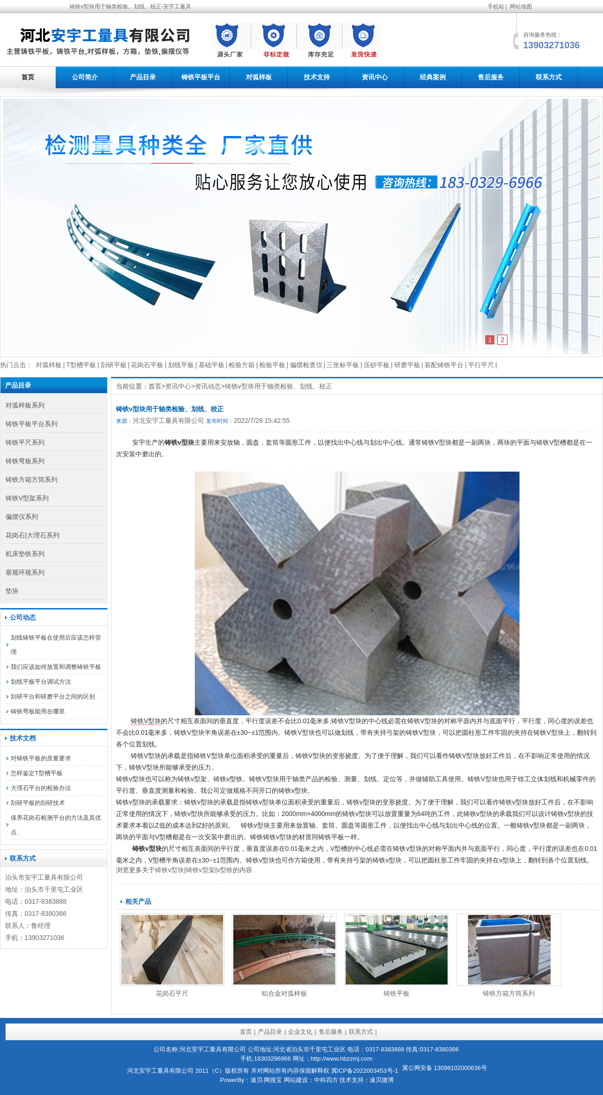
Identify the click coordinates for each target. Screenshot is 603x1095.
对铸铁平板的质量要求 (41, 758)
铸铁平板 (397, 993)
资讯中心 (375, 77)
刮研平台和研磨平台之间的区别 (53, 696)
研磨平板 (407, 365)
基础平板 (212, 365)
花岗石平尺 (172, 993)
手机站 (496, 6)
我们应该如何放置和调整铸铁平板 (56, 666)
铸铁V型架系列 (27, 498)
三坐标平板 (343, 365)
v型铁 (225, 870)
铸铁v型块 (169, 870)
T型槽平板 (81, 365)
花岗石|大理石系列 (32, 535)
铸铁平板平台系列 (32, 424)
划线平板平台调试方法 (41, 681)
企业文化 (300, 1031)
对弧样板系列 (25, 405)
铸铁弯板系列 (25, 461)
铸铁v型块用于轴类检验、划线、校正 (278, 386)
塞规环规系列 (25, 572)
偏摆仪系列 (22, 516)
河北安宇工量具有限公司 (168, 420)
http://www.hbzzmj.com (341, 1058)
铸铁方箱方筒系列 (509, 993)
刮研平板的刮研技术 (38, 802)
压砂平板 (377, 365)
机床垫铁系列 (25, 553)
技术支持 (317, 77)
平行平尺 (481, 365)
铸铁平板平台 (200, 77)
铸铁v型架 (200, 870)
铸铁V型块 (146, 721)
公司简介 (85, 77)
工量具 (47, 877)
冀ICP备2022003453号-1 (364, 1070)
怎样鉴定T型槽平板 (37, 773)
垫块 (12, 591)
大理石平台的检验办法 (41, 787)
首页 (27, 77)
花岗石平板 (147, 365)
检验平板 (272, 365)
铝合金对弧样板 (284, 993)
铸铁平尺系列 (25, 442)
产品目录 (143, 77)
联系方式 (549, 77)
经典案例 (433, 77)
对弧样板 (259, 77)
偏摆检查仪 (306, 365)
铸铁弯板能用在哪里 (38, 711)
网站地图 (521, 6)
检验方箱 (242, 365)
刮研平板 (114, 365)
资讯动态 (208, 386)
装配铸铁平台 (443, 365)
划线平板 (181, 365)
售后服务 (491, 77)
